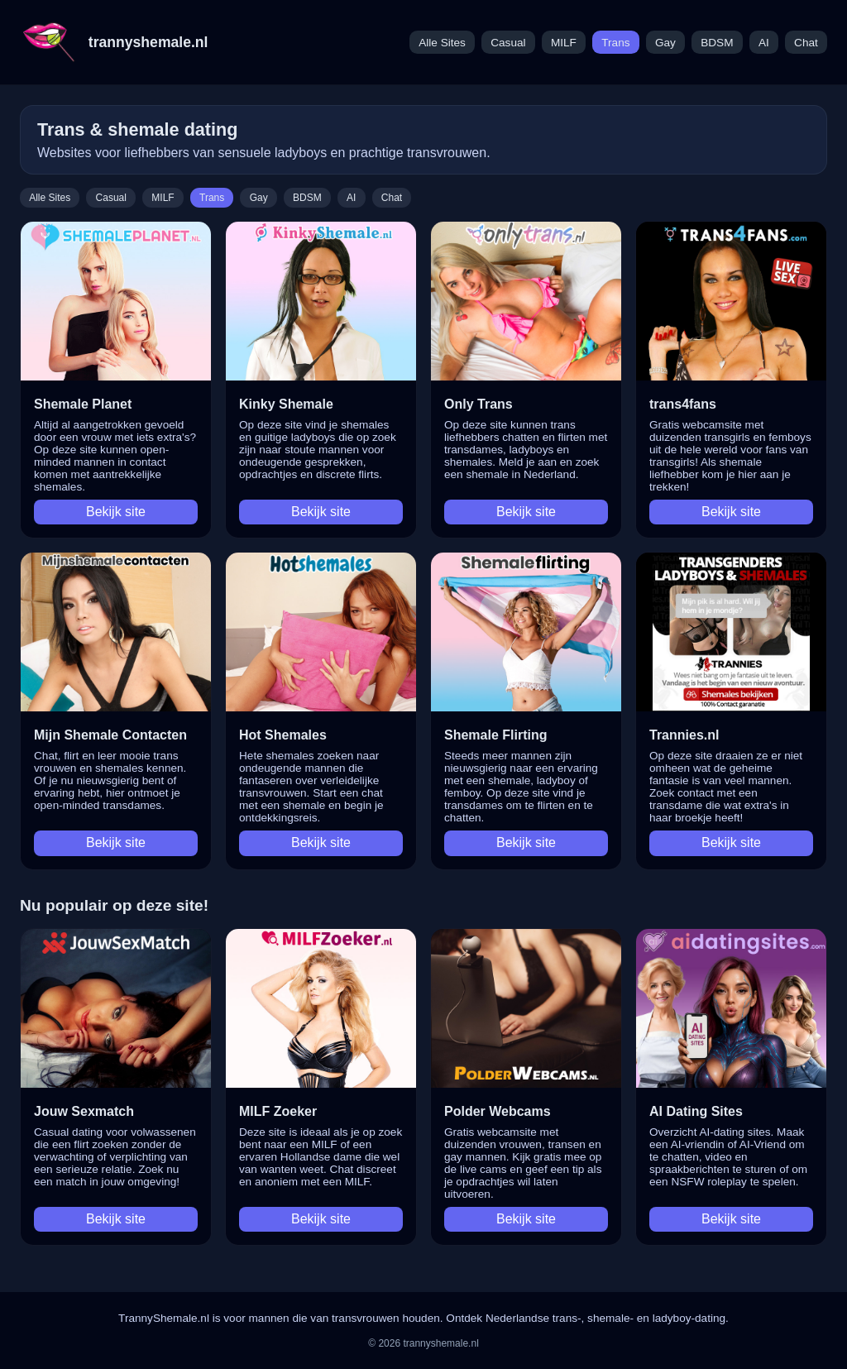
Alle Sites (442, 42)
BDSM (717, 42)
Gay (665, 42)
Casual (507, 42)
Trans (615, 42)
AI (763, 42)
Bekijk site (116, 512)
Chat (806, 42)
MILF (564, 42)
